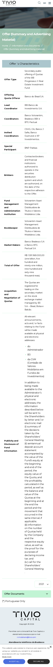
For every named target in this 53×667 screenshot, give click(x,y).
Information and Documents (26, 45)
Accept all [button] (14, 661)
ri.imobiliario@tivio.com (26, 637)
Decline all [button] (38, 661)
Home (5, 45)
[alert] (26, 656)
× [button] (50, 647)
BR (44, 3)
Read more (6, 657)
